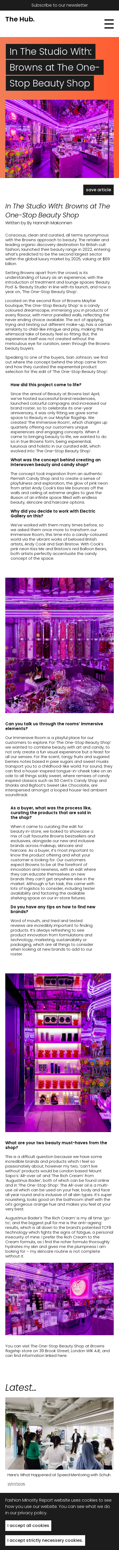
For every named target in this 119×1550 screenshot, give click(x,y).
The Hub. (20, 19)
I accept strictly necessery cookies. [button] (45, 1540)
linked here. (56, 1355)
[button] (109, 24)
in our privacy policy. (26, 1513)
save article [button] (98, 190)
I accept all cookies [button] (28, 1525)
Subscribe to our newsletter (59, 5)
